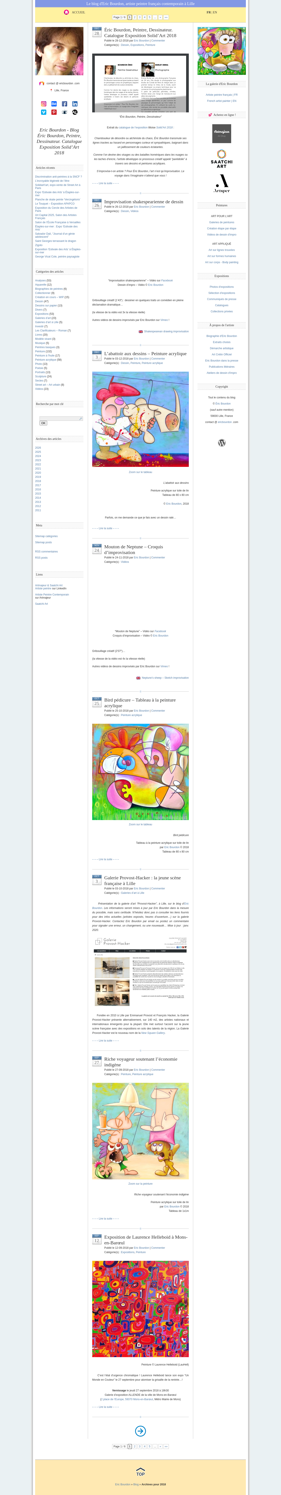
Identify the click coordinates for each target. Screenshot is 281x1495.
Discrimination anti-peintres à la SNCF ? (58, 176)
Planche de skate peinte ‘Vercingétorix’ (57, 199)
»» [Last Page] (166, 17)
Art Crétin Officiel (222, 354)
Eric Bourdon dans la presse (221, 360)
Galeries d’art (43, 318)
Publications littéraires (222, 366)
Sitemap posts (43, 542)
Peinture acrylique (45, 359)
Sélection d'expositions (221, 293)
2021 (38, 468)
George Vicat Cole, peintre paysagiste (57, 256)
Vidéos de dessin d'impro (221, 234)
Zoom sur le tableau (140, 472)
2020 (38, 472)
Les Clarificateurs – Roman (51, 330)
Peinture (40, 351)
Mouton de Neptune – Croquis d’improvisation (133, 549)
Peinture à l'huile (44, 355)
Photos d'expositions (222, 286)
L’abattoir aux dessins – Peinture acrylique (145, 353)
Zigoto (38, 245)
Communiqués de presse (221, 299)
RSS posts (41, 557)
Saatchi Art (41, 603)
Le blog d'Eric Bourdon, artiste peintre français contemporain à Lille (140, 4)
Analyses (40, 280)
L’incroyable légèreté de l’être (52, 180)
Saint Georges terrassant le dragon (55, 241)
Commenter (158, 40)
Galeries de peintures (221, 222)
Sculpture (40, 376)
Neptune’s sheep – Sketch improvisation (165, 677)
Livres (38, 334)
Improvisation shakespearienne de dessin (143, 201)
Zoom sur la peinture (140, 1183)
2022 (38, 464)
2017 (38, 485)
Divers (39, 309)
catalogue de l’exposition (133, 127)
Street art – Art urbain (47, 384)
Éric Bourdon (223, 403)
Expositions (42, 313)
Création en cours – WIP (49, 297)
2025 (38, 451)
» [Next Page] (160, 17)
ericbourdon (225, 422)
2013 (38, 502)
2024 (38, 456)
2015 (38, 493)
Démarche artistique (221, 348)
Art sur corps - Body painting (221, 262)
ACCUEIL (74, 12)
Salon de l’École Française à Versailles (58, 222)
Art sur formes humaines (221, 256)
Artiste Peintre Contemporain (52, 594)
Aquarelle (40, 284)
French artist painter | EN (221, 101)
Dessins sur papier (46, 305)
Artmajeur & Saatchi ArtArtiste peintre (49, 587)
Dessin (39, 301)
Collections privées (222, 311)
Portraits (40, 372)
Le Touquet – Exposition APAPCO (55, 203)
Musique (40, 343)
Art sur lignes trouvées (222, 250)
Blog (136, 1484)
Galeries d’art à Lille (46, 322)
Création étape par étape (221, 228)
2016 (38, 489)
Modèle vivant (43, 338)
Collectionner (42, 293)
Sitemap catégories (46, 536)
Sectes (39, 380)
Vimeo (164, 320)
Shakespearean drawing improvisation (166, 331)
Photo (38, 363)
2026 (38, 447)
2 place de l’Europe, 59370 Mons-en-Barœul (127, 1399)
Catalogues (222, 305)
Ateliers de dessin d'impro (222, 372)
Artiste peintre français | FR (222, 94)
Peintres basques (45, 347)
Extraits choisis (222, 342)
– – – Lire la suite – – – (105, 183)
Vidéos (39, 388)
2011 (38, 510)
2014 (38, 497)
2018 (38, 481)
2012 (38, 506)
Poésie (39, 368)
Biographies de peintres (49, 288)
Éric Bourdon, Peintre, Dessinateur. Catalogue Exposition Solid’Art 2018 (140, 32)
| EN (212, 12)
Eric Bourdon (141, 40)
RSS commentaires (46, 551)
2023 (38, 460)
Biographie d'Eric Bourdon (221, 336)
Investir (39, 326)
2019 (38, 477)
